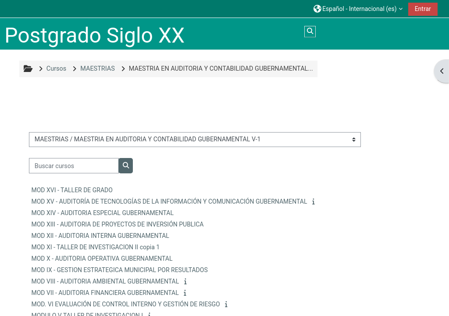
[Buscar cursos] (74, 165)
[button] (358, 8)
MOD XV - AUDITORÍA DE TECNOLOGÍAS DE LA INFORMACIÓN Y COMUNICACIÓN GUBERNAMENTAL (169, 201)
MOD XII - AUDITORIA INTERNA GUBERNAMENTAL (100, 235)
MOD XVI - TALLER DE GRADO (71, 190)
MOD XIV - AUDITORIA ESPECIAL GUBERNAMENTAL (102, 212)
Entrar (423, 8)
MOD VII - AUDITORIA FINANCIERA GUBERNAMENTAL (104, 292)
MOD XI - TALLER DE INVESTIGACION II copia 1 (95, 247)
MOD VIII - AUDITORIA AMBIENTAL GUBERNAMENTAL (105, 281)
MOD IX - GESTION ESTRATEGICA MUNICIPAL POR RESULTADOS (119, 269)
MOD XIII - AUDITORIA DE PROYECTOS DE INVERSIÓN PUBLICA (117, 224)
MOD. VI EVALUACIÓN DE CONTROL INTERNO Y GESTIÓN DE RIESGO (125, 304)
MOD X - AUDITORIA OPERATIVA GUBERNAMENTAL (101, 258)
